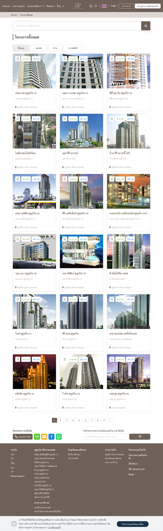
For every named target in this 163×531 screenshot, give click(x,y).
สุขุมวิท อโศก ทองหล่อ (44, 449)
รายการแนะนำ (18, 6)
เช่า (12, 458)
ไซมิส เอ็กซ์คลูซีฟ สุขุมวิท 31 (46, 454)
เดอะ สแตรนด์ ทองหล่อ (44, 458)
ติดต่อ (131, 474)
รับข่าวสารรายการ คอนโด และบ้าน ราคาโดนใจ (103, 430)
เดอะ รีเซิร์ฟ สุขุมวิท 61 (44, 489)
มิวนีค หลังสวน (74, 454)
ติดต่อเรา (51, 6)
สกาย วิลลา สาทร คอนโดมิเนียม (47, 511)
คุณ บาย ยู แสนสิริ (41, 497)
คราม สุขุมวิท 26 (41, 473)
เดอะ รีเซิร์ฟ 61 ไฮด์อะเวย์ (45, 466)
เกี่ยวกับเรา (133, 463)
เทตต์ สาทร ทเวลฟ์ (42, 507)
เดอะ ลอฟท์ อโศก (42, 477)
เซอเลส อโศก (40, 481)
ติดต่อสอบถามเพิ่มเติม (22, 430)
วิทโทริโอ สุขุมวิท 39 (42, 485)
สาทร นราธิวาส (41, 502)
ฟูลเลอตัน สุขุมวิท (42, 493)
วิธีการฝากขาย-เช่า (137, 469)
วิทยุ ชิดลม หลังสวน (77, 449)
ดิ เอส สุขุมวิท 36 (41, 470)
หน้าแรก (6, 6)
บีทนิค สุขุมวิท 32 (41, 462)
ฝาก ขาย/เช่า (126, 6)
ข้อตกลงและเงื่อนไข (137, 449)
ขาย (12, 454)
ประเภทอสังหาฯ (35, 6)
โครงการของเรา (17, 476)
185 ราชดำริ (73, 458)
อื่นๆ (60, 6)
